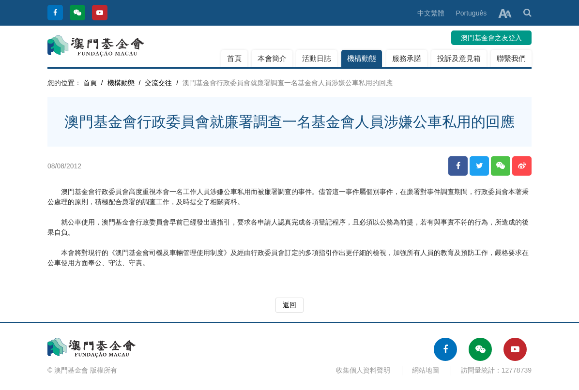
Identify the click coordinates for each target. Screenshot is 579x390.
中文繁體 (430, 13)
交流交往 (158, 83)
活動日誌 (316, 58)
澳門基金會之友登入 (491, 38)
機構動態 (361, 58)
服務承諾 (406, 58)
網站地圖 (425, 370)
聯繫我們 (511, 58)
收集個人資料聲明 (363, 370)
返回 (289, 305)
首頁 (234, 58)
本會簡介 (272, 58)
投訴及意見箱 (459, 58)
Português (471, 13)
